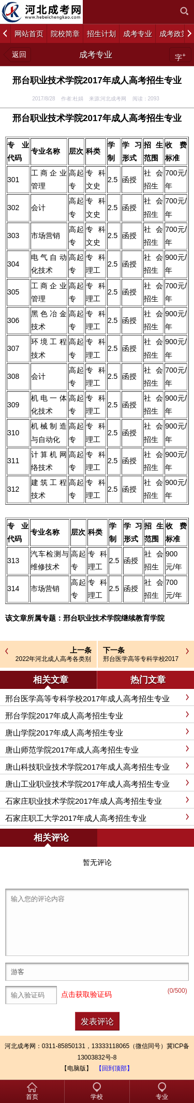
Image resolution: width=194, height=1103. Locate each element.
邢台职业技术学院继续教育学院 (114, 618)
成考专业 (95, 54)
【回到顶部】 (114, 1068)
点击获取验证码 (86, 994)
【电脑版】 (76, 1068)
